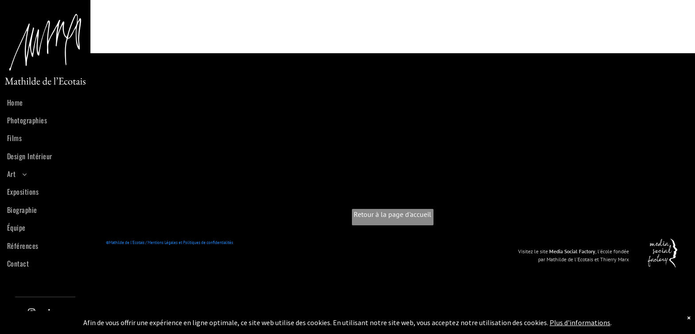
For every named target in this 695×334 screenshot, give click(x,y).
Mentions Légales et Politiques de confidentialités (190, 242)
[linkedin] (51, 313)
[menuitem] (48, 101)
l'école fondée (613, 251)
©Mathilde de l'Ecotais (125, 242)
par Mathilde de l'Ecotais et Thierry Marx (583, 259)
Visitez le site (533, 251)
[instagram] (31, 313)
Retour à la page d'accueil (392, 214)
